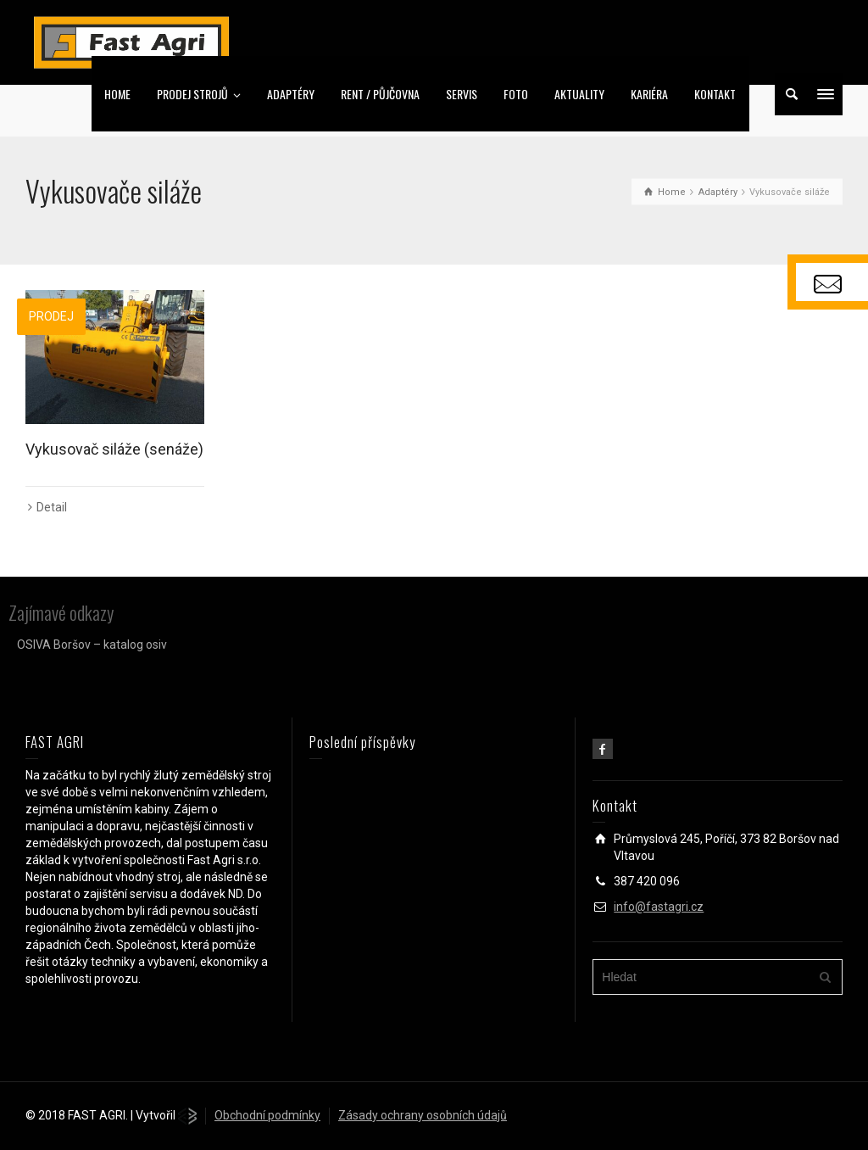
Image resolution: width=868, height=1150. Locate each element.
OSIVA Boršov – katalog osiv (92, 644)
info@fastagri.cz (659, 906)
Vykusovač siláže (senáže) (114, 449)
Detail (51, 507)
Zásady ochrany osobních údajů (422, 1115)
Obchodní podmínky (267, 1115)
